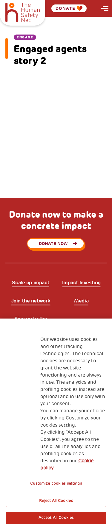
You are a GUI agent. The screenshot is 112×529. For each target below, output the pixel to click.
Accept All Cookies (56, 517)
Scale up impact (30, 283)
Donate (69, 8)
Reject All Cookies (56, 500)
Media (81, 301)
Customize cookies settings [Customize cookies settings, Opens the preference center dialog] (56, 483)
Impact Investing (81, 283)
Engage (25, 37)
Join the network (30, 301)
